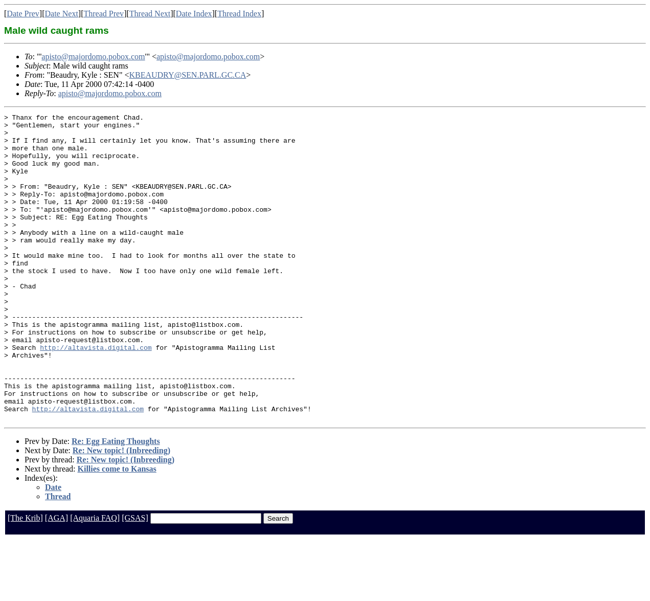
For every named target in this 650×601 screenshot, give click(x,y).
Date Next (61, 13)
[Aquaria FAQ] (95, 579)
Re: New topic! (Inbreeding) (121, 511)
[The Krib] (25, 579)
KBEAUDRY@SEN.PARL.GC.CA (187, 75)
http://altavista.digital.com (95, 394)
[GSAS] (135, 579)
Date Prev (23, 13)
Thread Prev (103, 13)
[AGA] (56, 579)
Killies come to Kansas (117, 530)
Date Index (194, 13)
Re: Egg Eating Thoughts (116, 502)
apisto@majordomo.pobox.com (93, 56)
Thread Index (239, 13)
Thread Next (149, 13)
